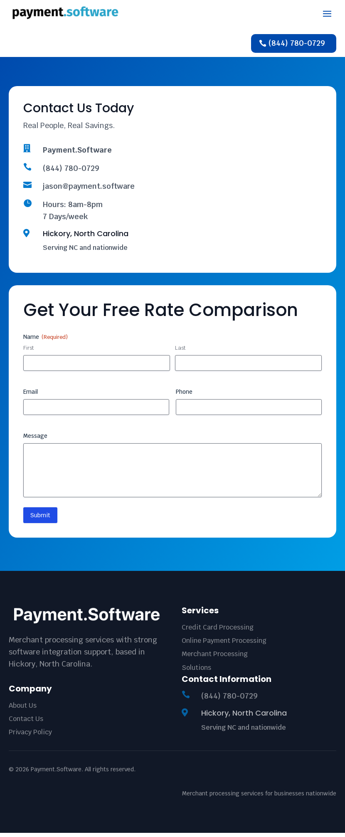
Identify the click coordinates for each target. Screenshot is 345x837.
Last (180, 352)
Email (30, 396)
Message (35, 440)
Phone (184, 396)
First (28, 352)
